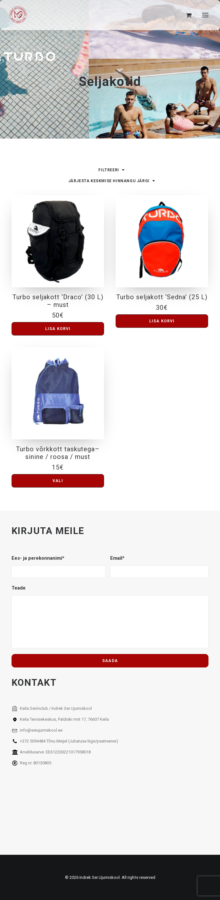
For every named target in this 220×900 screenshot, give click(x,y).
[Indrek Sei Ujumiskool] (18, 15)
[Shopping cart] (185, 15)
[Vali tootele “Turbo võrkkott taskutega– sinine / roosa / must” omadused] (58, 481)
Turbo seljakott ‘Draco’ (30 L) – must (57, 301)
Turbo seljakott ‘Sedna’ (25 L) (162, 297)
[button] (205, 15)
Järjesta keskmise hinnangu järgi (109, 181)
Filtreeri (108, 170)
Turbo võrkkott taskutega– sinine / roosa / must (58, 453)
